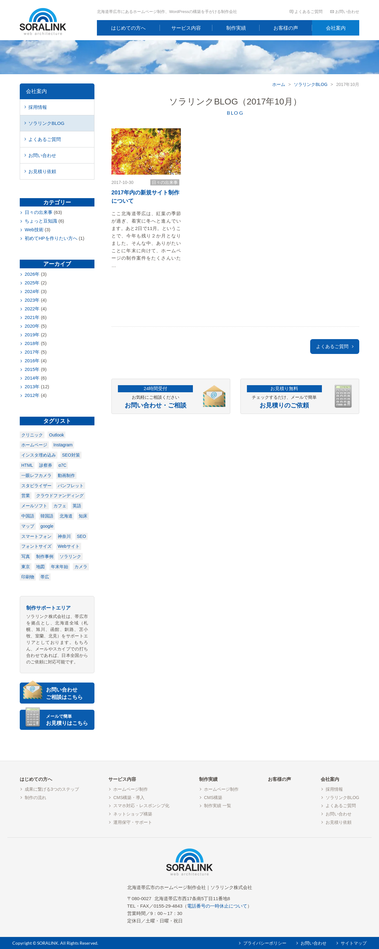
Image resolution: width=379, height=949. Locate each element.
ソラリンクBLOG (310, 84)
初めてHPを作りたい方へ (51, 238)
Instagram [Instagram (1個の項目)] (63, 444)
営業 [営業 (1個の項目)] (25, 495)
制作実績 (236, 28)
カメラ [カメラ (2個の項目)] (80, 566)
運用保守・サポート (132, 822)
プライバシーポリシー (264, 943)
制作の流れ (35, 797)
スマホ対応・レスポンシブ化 (141, 805)
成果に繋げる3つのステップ (52, 789)
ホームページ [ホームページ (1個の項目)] (34, 444)
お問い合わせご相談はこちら (64, 693)
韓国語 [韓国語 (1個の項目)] (46, 515)
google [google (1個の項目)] (46, 526)
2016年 (32, 360)
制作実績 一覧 (217, 805)
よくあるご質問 (308, 11)
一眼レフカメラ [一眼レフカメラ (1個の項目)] (36, 475)
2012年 (32, 395)
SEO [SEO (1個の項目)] (81, 536)
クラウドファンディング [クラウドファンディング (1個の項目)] (60, 495)
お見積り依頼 (42, 171)
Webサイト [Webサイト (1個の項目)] (69, 546)
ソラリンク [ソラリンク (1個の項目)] (70, 556)
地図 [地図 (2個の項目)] (40, 566)
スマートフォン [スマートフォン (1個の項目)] (36, 536)
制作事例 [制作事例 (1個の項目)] (44, 556)
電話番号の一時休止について (217, 906)
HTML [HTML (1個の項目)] (27, 465)
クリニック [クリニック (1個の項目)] (32, 434)
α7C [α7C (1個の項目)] (62, 465)
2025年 (32, 282)
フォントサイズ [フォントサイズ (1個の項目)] (36, 546)
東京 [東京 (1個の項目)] (25, 566)
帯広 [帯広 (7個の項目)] (44, 576)
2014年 (32, 378)
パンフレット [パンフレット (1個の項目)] (71, 485)
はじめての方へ (128, 28)
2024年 (32, 291)
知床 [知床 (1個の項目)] (83, 515)
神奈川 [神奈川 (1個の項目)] (64, 536)
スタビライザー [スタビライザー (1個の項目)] (36, 485)
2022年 (32, 308)
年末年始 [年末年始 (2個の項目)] (59, 566)
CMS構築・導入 (128, 797)
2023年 (32, 300)
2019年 (32, 334)
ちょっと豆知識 (41, 220)
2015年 (32, 369)
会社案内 (336, 28)
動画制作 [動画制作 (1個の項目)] (66, 475)
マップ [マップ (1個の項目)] (27, 526)
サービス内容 (186, 28)
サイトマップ (354, 943)
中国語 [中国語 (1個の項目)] (27, 515)
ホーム (278, 84)
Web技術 (34, 229)
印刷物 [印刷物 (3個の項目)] (27, 576)
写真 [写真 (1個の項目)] (25, 556)
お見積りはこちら (69, 719)
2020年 (32, 326)
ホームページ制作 (130, 789)
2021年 (32, 317)
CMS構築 (213, 797)
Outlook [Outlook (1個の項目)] (56, 434)
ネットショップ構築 (132, 813)
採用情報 (37, 107)
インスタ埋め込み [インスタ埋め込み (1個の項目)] (38, 455)
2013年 (32, 386)
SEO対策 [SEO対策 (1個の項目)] (71, 455)
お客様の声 (285, 28)
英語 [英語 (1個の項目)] (77, 505)
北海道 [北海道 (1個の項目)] (66, 515)
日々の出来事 (165, 182)
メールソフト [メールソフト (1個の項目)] (34, 505)
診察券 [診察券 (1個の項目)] (45, 465)
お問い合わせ (347, 11)
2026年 (32, 274)
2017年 (32, 352)
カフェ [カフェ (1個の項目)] (59, 505)
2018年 (32, 343)
